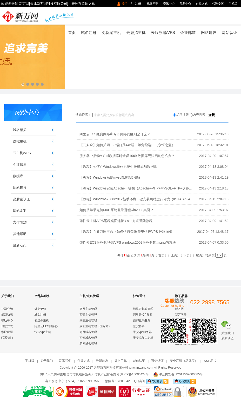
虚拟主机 (20, 141)
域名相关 (20, 130)
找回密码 (152, 3)
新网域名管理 (88, 343)
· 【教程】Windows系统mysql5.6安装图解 (108, 177)
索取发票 (7, 332)
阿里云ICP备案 (142, 314)
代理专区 (218, 3)
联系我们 (7, 337)
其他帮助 (20, 234)
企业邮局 (20, 164)
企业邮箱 (188, 33)
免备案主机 (111, 33)
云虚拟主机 (136, 33)
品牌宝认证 (21, 199)
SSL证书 (210, 361)
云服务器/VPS (163, 33)
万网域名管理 (88, 332)
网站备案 (20, 211)
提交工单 (120, 361)
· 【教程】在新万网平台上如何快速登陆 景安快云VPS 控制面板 (124, 232)
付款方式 (202, 3)
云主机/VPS (22, 153)
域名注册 (88, 33)
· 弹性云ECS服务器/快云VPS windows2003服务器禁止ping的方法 (126, 242)
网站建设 (208, 33)
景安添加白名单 (143, 337)
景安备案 (139, 326)
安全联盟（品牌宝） (184, 361)
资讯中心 (169, 3)
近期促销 (40, 309)
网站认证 (229, 33)
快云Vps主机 (42, 332)
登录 (125, 3)
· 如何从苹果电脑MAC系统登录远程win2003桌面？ (115, 210)
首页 (72, 33)
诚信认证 (139, 361)
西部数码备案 (141, 320)
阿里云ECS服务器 (46, 326)
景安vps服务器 (142, 332)
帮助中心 (185, 3)
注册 (138, 3)
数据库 (18, 176)
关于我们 (46, 361)
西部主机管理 (88, 314)
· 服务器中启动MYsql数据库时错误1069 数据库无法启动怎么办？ (125, 156)
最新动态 (20, 245)
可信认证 (157, 361)
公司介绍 (7, 309)
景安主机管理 (88, 320)
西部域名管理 (88, 337)
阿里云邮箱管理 (143, 309)
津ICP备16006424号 (134, 374)
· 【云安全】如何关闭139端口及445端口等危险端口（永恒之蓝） (125, 145)
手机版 (233, 3)
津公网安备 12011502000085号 (181, 374)
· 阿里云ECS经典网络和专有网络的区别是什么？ (113, 134)
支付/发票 (20, 222)
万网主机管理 (88, 309)
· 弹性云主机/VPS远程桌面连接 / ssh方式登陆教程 (114, 221)
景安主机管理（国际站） (95, 326)
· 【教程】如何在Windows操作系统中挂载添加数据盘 (116, 167)
